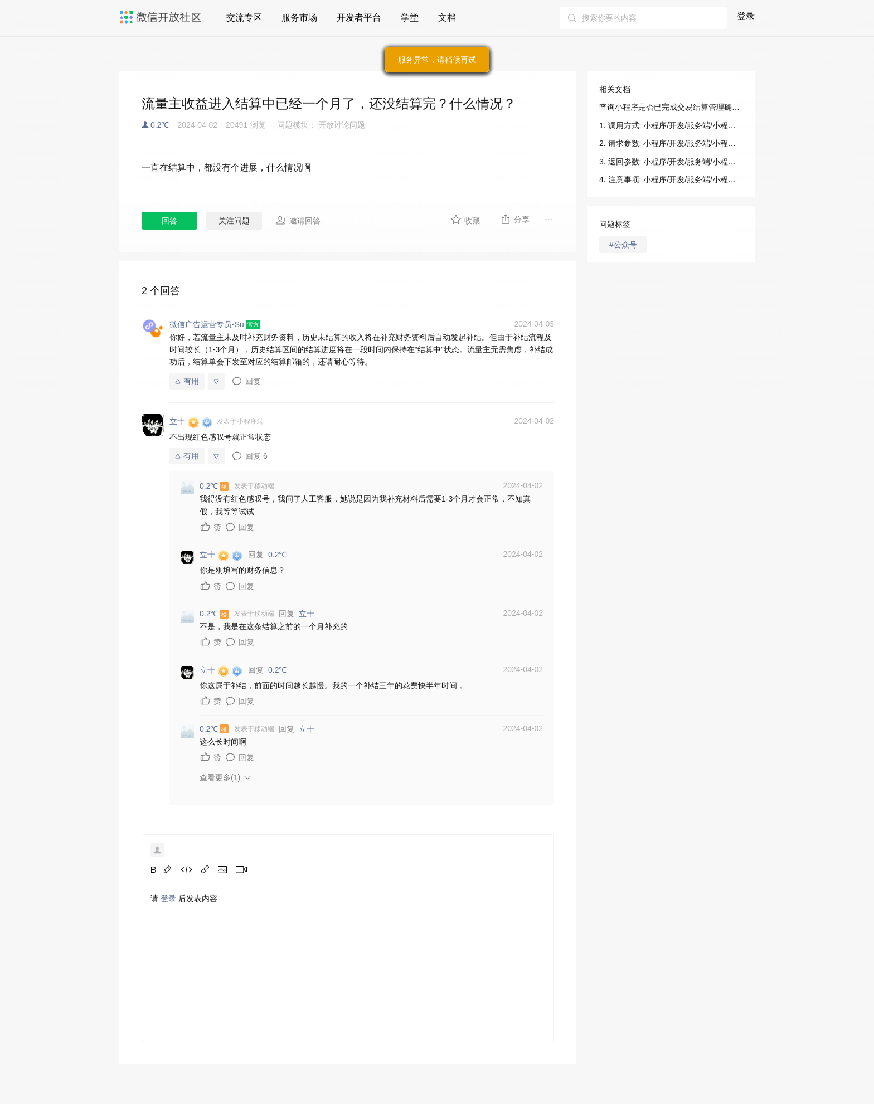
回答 (169, 220)
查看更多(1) (220, 777)
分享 (515, 219)
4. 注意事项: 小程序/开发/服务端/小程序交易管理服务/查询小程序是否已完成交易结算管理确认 (671, 179)
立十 (306, 613)
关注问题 (234, 220)
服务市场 (299, 17)
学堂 (410, 17)
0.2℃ (159, 124)
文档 (447, 17)
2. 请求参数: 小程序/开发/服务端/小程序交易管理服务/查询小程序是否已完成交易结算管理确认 (671, 143)
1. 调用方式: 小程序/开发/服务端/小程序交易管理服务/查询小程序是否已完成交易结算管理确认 (671, 125)
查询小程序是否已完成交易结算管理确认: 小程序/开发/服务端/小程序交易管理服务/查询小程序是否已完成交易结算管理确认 (671, 107)
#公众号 (623, 244)
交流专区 (244, 17)
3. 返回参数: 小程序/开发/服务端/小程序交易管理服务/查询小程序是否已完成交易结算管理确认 (671, 161)
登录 (746, 16)
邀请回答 (298, 220)
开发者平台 (359, 17)
